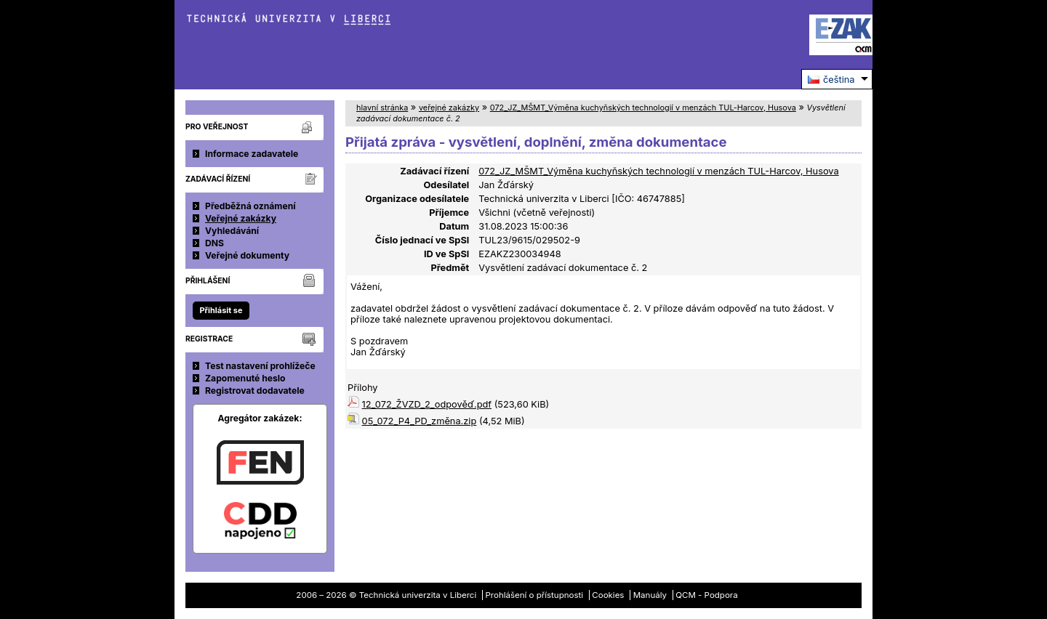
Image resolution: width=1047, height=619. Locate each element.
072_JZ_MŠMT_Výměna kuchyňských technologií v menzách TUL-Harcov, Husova (643, 107)
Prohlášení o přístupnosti (535, 595)
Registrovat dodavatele (255, 390)
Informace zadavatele (251, 153)
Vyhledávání (232, 230)
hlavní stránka (382, 107)
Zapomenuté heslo (245, 378)
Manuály (650, 595)
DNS (214, 243)
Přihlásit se (220, 310)
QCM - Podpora (706, 595)
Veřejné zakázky (240, 218)
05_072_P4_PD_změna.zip (419, 421)
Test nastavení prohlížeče (260, 365)
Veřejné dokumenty (247, 255)
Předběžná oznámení (250, 206)
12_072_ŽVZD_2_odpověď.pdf (427, 404)
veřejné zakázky (449, 107)
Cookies (608, 595)
